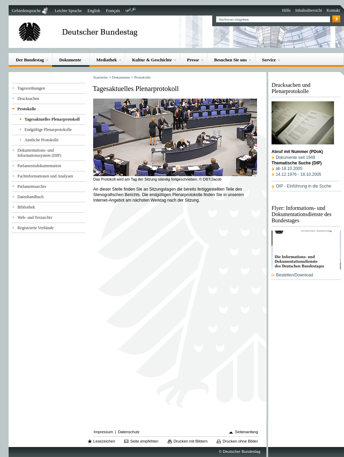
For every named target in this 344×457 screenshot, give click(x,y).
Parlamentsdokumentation (39, 165)
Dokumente (70, 59)
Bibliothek (26, 207)
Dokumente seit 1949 (295, 157)
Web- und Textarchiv (34, 217)
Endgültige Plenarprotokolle (48, 129)
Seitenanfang (246, 432)
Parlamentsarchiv (31, 186)
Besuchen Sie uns (230, 59)
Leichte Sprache (68, 10)
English (93, 10)
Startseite (100, 77)
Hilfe (286, 10)
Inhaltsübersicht (308, 10)
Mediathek (106, 59)
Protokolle (26, 108)
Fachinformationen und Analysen (45, 176)
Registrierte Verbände (35, 227)
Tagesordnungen (31, 88)
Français (113, 10)
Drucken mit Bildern (191, 441)
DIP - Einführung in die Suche (303, 186)
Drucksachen (28, 98)
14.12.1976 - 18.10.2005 (298, 174)
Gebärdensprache (26, 10)
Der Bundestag (30, 59)
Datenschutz (129, 432)
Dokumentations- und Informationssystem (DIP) (39, 153)
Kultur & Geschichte (152, 59)
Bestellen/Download (294, 275)
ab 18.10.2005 (289, 168)
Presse (193, 59)
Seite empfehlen (144, 441)
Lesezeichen (104, 441)
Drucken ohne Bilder (240, 441)
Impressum (103, 432)
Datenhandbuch (30, 196)
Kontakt (333, 10)
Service (269, 59)
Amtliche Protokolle (41, 140)
